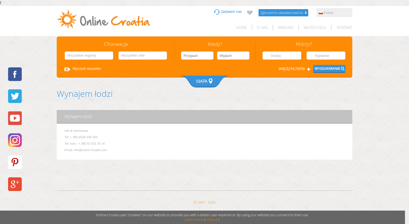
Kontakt (344, 27)
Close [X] (213, 219)
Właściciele (315, 27)
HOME (241, 27)
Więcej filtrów (292, 69)
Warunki (286, 27)
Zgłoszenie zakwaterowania (281, 12)
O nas (262, 27)
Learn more (194, 219)
